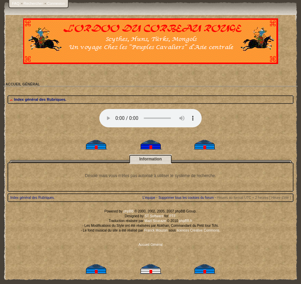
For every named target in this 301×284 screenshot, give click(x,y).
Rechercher (33, 3)
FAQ (15, 3)
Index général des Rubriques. (40, 99)
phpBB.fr (185, 221)
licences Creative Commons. (198, 230)
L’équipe (149, 198)
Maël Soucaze (155, 221)
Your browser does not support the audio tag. (150, 118)
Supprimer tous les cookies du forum (186, 198)
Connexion (56, 3)
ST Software (154, 216)
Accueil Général (151, 245)
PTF (172, 216)
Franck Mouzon (156, 230)
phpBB (128, 211)
